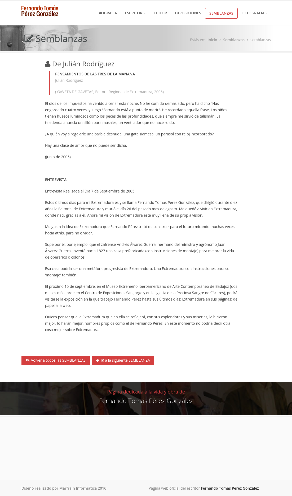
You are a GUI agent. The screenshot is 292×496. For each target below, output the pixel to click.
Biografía (107, 12)
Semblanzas (221, 13)
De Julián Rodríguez (83, 64)
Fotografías (254, 12)
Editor (160, 12)
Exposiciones (188, 12)
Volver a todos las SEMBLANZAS (56, 360)
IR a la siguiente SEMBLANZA (123, 360)
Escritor (135, 12)
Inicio (213, 39)
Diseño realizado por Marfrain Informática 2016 (63, 488)
